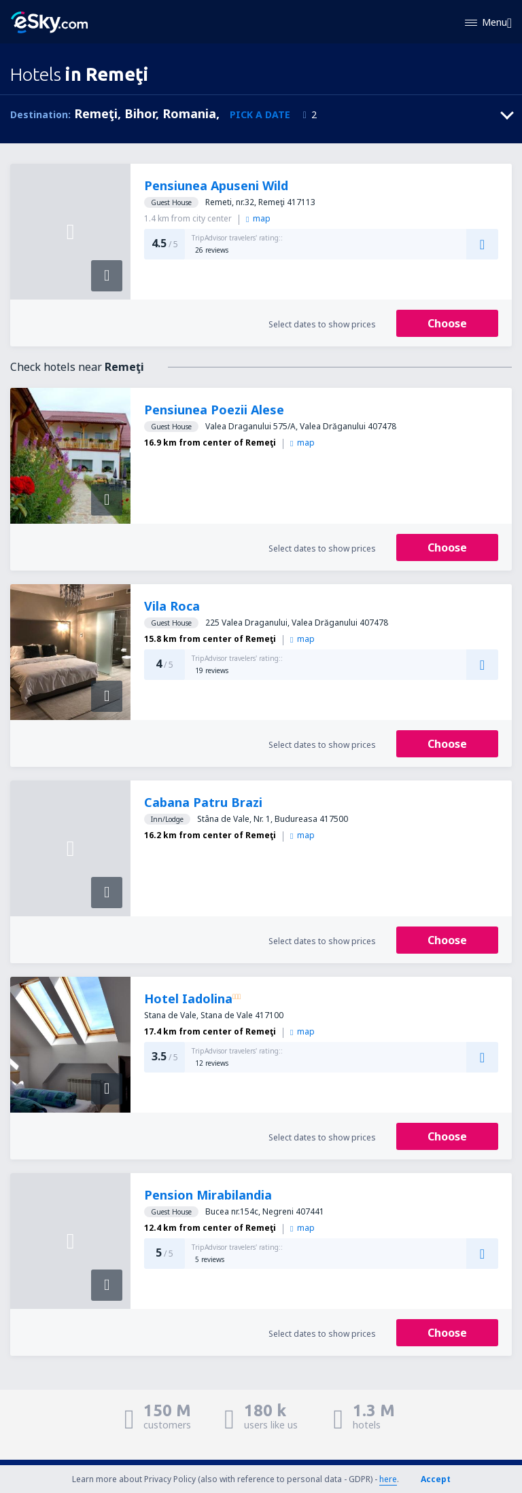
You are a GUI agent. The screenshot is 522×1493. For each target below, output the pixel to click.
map (258, 218)
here (388, 1479)
